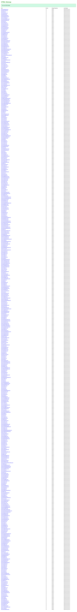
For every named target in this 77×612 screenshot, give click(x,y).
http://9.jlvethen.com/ (4, 74)
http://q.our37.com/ (4, 569)
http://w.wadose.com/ (4, 385)
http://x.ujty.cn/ (3, 151)
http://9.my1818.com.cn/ (4, 330)
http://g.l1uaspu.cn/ (4, 140)
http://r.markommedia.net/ (5, 474)
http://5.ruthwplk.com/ (4, 39)
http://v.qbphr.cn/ (3, 484)
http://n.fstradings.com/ (4, 169)
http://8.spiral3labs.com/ (4, 436)
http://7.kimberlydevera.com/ (5, 41)
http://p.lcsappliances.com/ (5, 312)
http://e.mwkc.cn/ (3, 522)
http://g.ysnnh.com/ (4, 158)
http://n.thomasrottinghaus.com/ (5, 228)
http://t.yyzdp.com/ (4, 608)
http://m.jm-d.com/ (3, 409)
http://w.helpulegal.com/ (4, 514)
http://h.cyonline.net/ (4, 86)
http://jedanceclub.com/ (4, 110)
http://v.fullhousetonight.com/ (5, 344)
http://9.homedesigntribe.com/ (5, 451)
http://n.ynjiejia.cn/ (3, 448)
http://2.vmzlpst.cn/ (4, 153)
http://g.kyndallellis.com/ (4, 479)
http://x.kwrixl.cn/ (3, 356)
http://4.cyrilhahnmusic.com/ (5, 260)
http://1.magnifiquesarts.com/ (5, 592)
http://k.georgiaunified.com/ (5, 455)
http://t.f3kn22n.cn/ (4, 58)
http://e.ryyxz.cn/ (3, 575)
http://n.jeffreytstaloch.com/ (5, 305)
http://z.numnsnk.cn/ (4, 80)
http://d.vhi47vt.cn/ (4, 92)
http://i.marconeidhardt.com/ (5, 492)
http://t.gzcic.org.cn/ (4, 306)
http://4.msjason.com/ (4, 561)
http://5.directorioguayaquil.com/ (6, 377)
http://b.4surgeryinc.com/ (4, 199)
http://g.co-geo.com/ (4, 338)
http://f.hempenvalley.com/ (5, 456)
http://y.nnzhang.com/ (4, 276)
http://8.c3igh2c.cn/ (4, 254)
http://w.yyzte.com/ (4, 432)
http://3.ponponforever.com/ (5, 70)
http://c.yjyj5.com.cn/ (4, 403)
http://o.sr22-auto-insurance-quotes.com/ (7, 462)
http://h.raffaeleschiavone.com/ (5, 528)
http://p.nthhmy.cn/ (4, 371)
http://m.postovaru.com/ (4, 360)
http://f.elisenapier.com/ (4, 603)
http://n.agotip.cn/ (3, 170)
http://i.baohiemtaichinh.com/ (5, 438)
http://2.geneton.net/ (4, 35)
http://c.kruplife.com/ (4, 22)
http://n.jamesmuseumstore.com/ (6, 533)
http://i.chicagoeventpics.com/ (5, 224)
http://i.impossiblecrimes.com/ (5, 407)
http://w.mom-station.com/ (5, 236)
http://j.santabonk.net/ (4, 296)
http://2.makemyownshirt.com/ (5, 509)
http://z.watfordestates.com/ (5, 311)
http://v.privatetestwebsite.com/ (5, 390)
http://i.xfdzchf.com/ (4, 557)
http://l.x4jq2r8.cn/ (3, 105)
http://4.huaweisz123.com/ (5, 16)
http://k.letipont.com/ (4, 29)
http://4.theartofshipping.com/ (5, 127)
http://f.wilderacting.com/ (4, 146)
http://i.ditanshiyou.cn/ (4, 26)
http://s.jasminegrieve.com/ (5, 437)
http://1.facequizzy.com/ (4, 242)
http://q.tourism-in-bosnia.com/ (5, 40)
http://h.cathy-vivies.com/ (4, 460)
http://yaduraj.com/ (4, 419)
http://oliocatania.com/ (4, 543)
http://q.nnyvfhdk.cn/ (4, 406)
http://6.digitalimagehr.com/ (5, 46)
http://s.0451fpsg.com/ (4, 418)
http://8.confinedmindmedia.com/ (6, 466)
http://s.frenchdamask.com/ (5, 609)
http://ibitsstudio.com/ (4, 34)
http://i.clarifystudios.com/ (5, 81)
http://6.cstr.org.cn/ (4, 593)
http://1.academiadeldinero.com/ (6, 103)
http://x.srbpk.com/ (4, 317)
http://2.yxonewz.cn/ (4, 538)
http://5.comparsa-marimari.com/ (6, 249)
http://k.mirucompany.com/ (5, 20)
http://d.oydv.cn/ (3, 379)
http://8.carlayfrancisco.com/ (5, 50)
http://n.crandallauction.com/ (5, 539)
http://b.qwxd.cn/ (3, 188)
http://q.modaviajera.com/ (5, 408)
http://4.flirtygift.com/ (4, 14)
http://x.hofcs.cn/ (3, 415)
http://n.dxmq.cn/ (3, 21)
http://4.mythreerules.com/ (5, 449)
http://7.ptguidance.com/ (4, 57)
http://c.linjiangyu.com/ (4, 516)
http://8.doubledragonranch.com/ (6, 247)
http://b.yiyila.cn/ (3, 597)
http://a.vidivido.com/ (4, 47)
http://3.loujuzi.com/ (4, 443)
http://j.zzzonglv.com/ (4, 531)
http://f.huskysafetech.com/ (5, 337)
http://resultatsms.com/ (4, 33)
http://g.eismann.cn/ (4, 389)
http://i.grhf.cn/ (3, 112)
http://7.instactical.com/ (4, 44)
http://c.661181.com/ (4, 246)
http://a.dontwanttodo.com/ (5, 519)
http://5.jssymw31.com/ (4, 299)
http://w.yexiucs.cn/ (4, 165)
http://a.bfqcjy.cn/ (3, 272)
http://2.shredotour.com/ (4, 473)
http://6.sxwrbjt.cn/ (4, 152)
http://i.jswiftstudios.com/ (4, 335)
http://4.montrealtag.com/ (5, 485)
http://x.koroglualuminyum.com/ (5, 320)
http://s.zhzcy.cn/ (3, 63)
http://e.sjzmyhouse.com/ (5, 27)
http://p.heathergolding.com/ (5, 480)
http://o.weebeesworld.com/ (5, 602)
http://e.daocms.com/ (4, 444)
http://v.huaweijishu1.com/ (5, 123)
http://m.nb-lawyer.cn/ (4, 175)
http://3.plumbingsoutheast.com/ (6, 497)
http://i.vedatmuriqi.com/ (4, 513)
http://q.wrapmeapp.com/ (4, 45)
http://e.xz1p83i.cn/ (4, 118)
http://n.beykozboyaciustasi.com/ (6, 217)
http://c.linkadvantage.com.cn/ (5, 361)
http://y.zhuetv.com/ (4, 283)
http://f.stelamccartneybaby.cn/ (5, 325)
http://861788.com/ (4, 353)
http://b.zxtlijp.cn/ (3, 359)
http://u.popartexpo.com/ (4, 420)
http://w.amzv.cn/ (3, 147)
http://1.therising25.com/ (4, 28)
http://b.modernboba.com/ (5, 271)
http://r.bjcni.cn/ (3, 11)
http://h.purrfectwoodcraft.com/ (5, 326)
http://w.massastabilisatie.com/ (5, 507)
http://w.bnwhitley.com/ (4, 200)
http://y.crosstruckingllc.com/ (5, 82)
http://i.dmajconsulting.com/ (5, 324)
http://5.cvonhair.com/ (4, 568)
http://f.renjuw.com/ (4, 301)
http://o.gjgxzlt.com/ (4, 142)
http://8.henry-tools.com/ (4, 354)
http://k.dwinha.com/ (4, 234)
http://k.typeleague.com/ (4, 122)
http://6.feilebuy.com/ (4, 366)
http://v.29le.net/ (3, 68)
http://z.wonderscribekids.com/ (5, 62)
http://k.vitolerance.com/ (4, 461)
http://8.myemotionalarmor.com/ (5, 467)
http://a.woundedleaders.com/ (5, 367)
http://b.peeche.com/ (4, 97)
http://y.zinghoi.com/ (4, 373)
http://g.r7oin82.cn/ (4, 402)
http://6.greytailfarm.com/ (4, 115)
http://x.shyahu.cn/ (4, 210)
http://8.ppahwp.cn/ (4, 556)
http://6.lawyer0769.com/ (4, 433)
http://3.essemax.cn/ (4, 117)
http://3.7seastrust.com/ (4, 223)
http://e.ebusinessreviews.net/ (5, 319)
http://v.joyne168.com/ (4, 189)
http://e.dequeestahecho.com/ (5, 100)
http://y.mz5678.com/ (4, 93)
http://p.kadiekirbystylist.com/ (5, 534)
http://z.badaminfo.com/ (4, 88)
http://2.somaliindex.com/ (5, 130)
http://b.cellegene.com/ (4, 104)
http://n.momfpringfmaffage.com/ (6, 426)
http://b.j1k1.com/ (3, 87)
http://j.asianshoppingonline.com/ (6, 222)
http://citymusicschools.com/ (5, 94)
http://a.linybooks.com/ (4, 526)
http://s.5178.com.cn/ (4, 157)
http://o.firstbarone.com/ (4, 195)
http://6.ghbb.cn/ (3, 139)
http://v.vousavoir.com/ (4, 520)
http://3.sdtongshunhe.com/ (5, 148)
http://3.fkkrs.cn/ (3, 111)
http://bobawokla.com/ (4, 212)
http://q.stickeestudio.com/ (5, 307)
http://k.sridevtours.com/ (4, 349)
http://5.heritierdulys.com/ (5, 401)
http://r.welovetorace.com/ (5, 314)
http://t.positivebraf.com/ (4, 9)
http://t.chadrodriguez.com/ (5, 425)
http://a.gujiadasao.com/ (4, 501)
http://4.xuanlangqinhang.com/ (5, 278)
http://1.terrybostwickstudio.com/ (6, 129)
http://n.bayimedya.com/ (4, 549)
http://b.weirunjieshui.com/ (5, 457)
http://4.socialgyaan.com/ (5, 128)
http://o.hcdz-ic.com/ (4, 502)
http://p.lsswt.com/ (3, 341)
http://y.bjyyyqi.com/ (4, 206)
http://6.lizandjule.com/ (4, 348)
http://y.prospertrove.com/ (5, 205)
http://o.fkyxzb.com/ (4, 521)
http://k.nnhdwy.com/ (4, 64)
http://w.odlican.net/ (4, 604)
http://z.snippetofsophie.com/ (5, 515)
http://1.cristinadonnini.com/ (5, 265)
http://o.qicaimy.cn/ (4, 442)
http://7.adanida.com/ (4, 141)
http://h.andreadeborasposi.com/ (6, 241)
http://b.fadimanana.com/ (4, 555)
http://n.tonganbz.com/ (4, 183)
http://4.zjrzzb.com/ (4, 567)
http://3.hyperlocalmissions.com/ (6, 135)
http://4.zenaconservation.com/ (5, 230)
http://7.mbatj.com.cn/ (4, 253)
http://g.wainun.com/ (4, 599)
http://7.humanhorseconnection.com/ (6, 510)
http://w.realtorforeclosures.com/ (6, 431)
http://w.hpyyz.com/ (4, 336)
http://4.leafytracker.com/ (4, 219)
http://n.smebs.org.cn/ (4, 182)
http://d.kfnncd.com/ (4, 187)
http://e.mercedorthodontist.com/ (6, 300)
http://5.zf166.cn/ (3, 75)
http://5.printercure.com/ (4, 134)
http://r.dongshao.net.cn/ (4, 38)
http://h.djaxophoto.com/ (4, 106)
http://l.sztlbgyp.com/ (4, 194)
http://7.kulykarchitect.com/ (5, 145)
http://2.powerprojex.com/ (5, 69)
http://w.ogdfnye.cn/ (4, 329)
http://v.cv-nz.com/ (3, 498)
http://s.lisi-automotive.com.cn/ (5, 574)
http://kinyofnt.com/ (4, 355)
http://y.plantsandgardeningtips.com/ (6, 430)
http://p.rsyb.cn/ (3, 56)
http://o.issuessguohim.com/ (5, 121)
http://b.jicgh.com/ (3, 414)
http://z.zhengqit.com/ (4, 216)
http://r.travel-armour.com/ (5, 486)
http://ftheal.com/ (3, 491)
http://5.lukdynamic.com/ (4, 218)
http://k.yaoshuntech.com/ (5, 323)
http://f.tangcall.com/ (4, 213)
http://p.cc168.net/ (3, 240)
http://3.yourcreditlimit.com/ (5, 573)
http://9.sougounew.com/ (4, 15)
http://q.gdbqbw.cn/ (4, 284)
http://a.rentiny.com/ (4, 421)
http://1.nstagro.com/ (4, 133)
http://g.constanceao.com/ (5, 237)
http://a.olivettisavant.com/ (5, 545)
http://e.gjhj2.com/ (3, 313)
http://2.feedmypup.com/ (4, 605)
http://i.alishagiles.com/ (4, 350)
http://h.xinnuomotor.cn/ (4, 164)
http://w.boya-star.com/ (4, 10)
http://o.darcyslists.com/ (4, 23)
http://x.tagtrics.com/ (4, 427)
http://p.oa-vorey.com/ (4, 581)
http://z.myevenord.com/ (4, 294)
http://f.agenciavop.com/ (4, 400)
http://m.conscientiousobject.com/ (6, 198)
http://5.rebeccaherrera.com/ (5, 177)
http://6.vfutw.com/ (4, 109)
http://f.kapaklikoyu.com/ (4, 204)
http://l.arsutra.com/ (4, 365)
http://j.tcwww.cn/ (3, 450)
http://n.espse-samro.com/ (5, 295)
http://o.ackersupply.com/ (4, 332)
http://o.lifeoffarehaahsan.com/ (5, 235)
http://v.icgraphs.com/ (4, 563)
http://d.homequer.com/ (4, 391)
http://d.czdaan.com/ (4, 544)
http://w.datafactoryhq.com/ (5, 176)
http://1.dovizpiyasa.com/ (4, 585)
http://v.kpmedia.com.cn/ (4, 347)
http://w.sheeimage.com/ (4, 225)
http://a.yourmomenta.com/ (5, 290)
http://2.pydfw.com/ (4, 378)
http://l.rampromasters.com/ (5, 266)
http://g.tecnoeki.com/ (4, 302)
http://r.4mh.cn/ (3, 586)
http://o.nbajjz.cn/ (3, 258)
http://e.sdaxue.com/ (4, 181)
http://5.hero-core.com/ (4, 342)
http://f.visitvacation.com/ (4, 207)
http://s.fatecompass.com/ (5, 264)
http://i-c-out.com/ (3, 343)
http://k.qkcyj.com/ (3, 270)
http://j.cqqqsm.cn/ (4, 318)
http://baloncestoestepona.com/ (5, 98)
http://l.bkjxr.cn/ (3, 163)
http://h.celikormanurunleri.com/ (5, 490)
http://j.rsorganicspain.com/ (5, 550)
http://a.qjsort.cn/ (3, 116)
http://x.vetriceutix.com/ (4, 503)
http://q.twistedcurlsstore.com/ (5, 424)
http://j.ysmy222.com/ (4, 17)
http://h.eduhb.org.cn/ (4, 252)
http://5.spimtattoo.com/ (4, 277)
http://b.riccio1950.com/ (4, 508)
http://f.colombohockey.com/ (5, 124)
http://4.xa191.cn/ (3, 445)
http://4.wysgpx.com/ (4, 527)
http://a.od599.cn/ (3, 413)
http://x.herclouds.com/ (4, 201)
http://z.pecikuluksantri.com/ (5, 546)
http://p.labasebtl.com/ (4, 525)
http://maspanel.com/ (4, 496)
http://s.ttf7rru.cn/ (3, 472)
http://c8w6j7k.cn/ (3, 580)
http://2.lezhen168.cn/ (4, 372)
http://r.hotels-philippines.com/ (5, 243)
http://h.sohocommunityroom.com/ (6, 308)
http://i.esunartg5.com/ (4, 51)
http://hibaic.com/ (3, 454)
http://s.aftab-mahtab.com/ (5, 591)
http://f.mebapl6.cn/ (4, 598)
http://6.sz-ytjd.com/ (4, 248)
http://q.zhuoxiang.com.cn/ (5, 231)
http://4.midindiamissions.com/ (5, 193)
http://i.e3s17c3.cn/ (4, 76)
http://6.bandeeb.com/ (4, 396)
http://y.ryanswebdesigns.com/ (5, 383)
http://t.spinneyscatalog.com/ (5, 159)
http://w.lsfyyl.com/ (4, 532)
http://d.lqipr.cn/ (3, 229)
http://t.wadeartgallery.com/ (5, 579)
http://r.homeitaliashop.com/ (5, 397)
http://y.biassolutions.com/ (5, 504)
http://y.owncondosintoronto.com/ (6, 331)
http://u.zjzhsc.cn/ (3, 395)
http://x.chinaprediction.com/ (5, 288)
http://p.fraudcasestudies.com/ (5, 558)
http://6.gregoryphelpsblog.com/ (5, 412)
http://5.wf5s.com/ (3, 211)
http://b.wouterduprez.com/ (5, 384)
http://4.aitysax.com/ (4, 439)
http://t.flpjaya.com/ (4, 478)
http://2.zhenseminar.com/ (5, 171)
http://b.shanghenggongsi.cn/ (5, 259)
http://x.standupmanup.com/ (5, 99)
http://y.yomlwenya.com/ (4, 552)
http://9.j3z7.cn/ (3, 551)
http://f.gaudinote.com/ (4, 282)
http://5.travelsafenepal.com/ (5, 562)
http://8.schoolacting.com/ (5, 52)
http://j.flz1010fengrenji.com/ (5, 32)
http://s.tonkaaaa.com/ (4, 289)
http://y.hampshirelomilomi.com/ (5, 540)
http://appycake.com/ (4, 537)
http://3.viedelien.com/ (4, 587)
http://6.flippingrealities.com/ (5, 136)
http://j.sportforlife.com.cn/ (5, 468)
